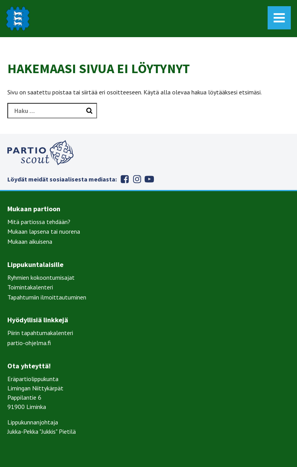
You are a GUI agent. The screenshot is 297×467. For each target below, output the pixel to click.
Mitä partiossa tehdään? (38, 222)
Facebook (124, 179)
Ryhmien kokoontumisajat (41, 277)
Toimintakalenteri (30, 287)
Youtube (149, 179)
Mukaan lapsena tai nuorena (43, 231)
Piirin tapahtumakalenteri (40, 333)
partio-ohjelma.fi (29, 343)
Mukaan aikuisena (29, 241)
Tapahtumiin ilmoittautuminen (46, 297)
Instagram (137, 179)
